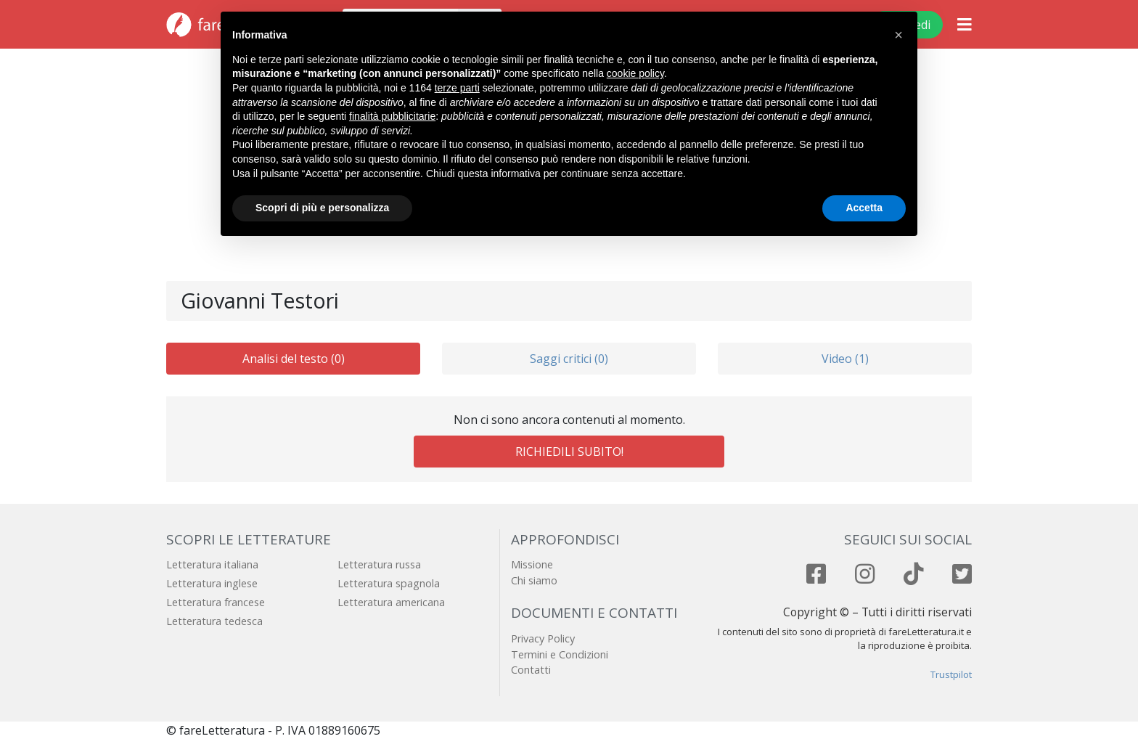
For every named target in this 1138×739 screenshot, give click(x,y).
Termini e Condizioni (559, 654)
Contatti (531, 670)
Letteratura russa (379, 564)
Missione (532, 564)
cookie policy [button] (635, 73)
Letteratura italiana (212, 564)
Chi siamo (534, 580)
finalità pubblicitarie (392, 116)
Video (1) (845, 359)
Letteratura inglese (212, 583)
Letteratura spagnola (388, 583)
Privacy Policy (543, 638)
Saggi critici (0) (569, 359)
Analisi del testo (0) (293, 359)
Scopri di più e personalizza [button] (322, 207)
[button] (898, 34)
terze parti (457, 88)
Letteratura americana (391, 602)
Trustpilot (951, 674)
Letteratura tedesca (214, 621)
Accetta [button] (864, 207)
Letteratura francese (215, 602)
